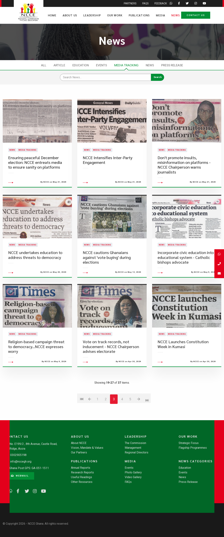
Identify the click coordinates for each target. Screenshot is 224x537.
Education (80, 65)
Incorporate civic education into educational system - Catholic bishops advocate (186, 275)
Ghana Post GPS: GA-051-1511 (29, 468)
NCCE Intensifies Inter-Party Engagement (107, 169)
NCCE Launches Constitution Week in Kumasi (183, 362)
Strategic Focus (189, 443)
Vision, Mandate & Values (87, 447)
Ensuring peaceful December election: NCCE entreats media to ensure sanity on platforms (35, 171)
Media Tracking (126, 65)
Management (133, 447)
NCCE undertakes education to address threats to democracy (35, 273)
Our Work (114, 15)
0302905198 (18, 455)
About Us (70, 15)
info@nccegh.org (20, 461)
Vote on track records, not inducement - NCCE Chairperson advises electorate (111, 365)
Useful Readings (81, 477)
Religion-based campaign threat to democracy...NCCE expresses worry (36, 365)
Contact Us (196, 15)
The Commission (135, 443)
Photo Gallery (133, 472)
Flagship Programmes (193, 447)
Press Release (172, 65)
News (175, 15)
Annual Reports (80, 467)
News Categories (196, 461)
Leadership (92, 15)
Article (59, 65)
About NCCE (78, 443)
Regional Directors (136, 452)
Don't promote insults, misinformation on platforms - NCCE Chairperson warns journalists (184, 173)
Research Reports (82, 472)
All (43, 65)
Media (160, 15)
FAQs (128, 482)
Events (101, 65)
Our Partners (79, 452)
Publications (139, 15)
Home (52, 15)
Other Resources (81, 482)
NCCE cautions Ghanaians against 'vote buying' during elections (107, 275)
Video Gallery (133, 477)
